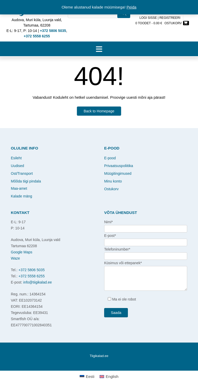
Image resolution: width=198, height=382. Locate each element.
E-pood (110, 158)
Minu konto (113, 181)
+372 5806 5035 (32, 270)
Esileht (16, 158)
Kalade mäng (21, 196)
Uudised (17, 166)
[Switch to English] (109, 376)
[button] (99, 48)
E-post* (110, 236)
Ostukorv (111, 189)
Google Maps (21, 252)
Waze (15, 258)
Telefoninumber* (117, 249)
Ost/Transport (22, 173)
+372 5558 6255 (32, 276)
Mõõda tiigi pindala (26, 181)
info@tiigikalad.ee (37, 282)
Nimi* (108, 222)
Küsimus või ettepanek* (123, 263)
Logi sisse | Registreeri (159, 18)
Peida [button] (131, 7)
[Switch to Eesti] (87, 376)
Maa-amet (19, 188)
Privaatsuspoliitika (118, 166)
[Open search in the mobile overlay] (99, 20)
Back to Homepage (99, 111)
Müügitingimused (117, 173)
